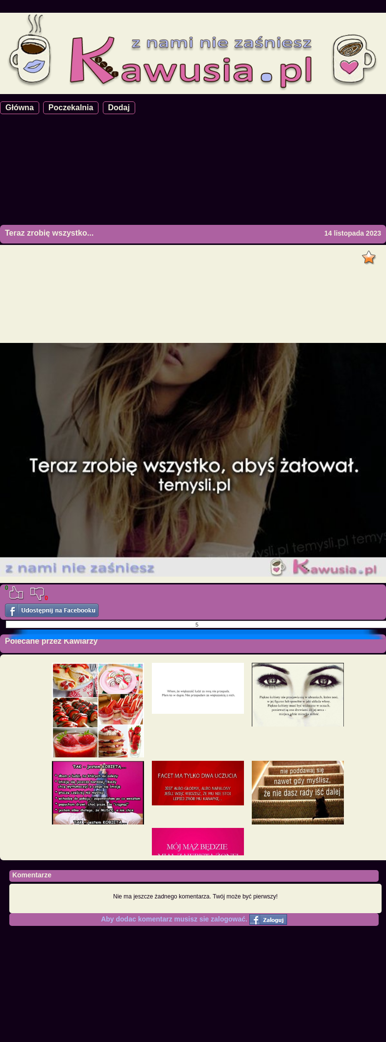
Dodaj (119, 107)
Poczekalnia (71, 107)
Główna (19, 107)
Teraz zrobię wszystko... (49, 233)
